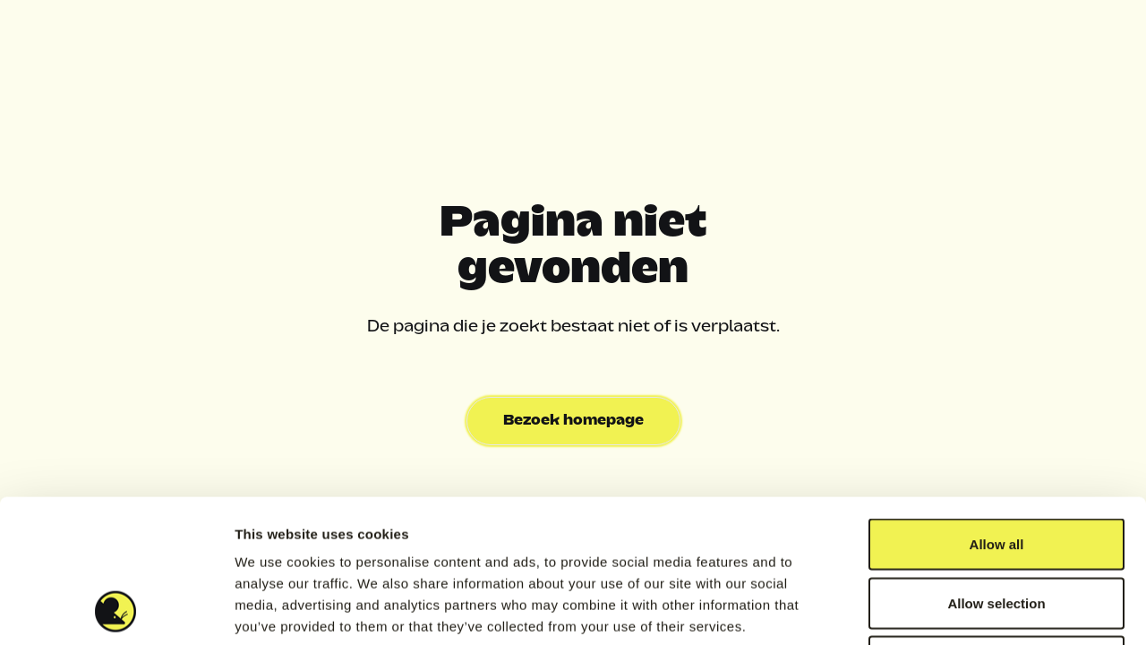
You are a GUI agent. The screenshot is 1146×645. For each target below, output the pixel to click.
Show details (939, 609)
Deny (996, 527)
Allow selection (996, 469)
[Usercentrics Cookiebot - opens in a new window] (116, 610)
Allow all (997, 409)
